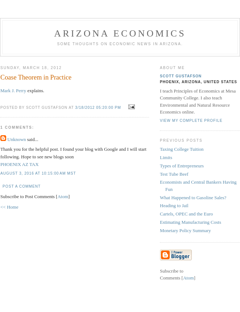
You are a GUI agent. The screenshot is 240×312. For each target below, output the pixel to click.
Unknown (16, 139)
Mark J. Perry (13, 90)
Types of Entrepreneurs (182, 165)
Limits (166, 157)
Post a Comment (22, 186)
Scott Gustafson (181, 76)
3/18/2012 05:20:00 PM (98, 108)
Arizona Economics (120, 33)
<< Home (9, 207)
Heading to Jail (174, 205)
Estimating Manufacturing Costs (190, 222)
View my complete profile (191, 121)
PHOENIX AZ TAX (19, 164)
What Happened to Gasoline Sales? (193, 197)
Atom (62, 196)
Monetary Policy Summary (185, 230)
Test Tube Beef (174, 174)
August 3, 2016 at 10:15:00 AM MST (38, 173)
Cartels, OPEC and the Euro (186, 214)
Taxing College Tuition (181, 149)
